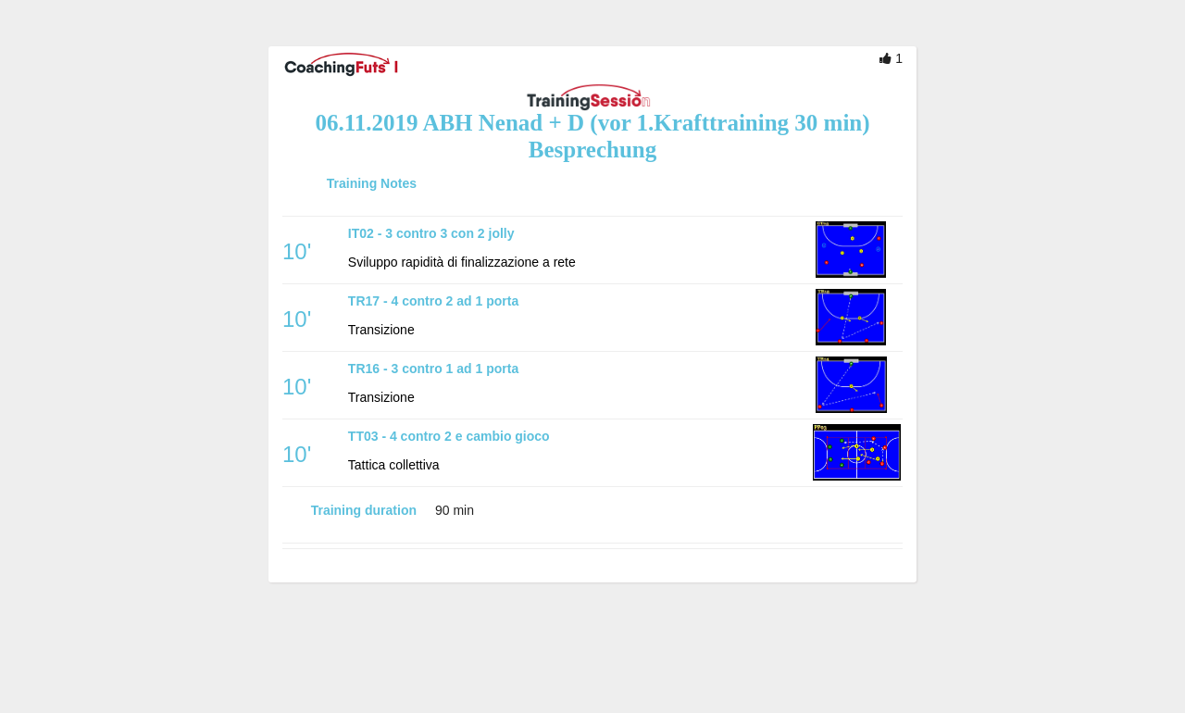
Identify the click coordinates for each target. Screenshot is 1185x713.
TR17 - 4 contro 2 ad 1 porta (433, 301)
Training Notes (372, 183)
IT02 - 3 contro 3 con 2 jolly (431, 233)
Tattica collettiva (394, 464)
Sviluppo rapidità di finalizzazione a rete (462, 262)
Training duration (364, 510)
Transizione (381, 329)
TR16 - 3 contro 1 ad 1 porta (433, 368)
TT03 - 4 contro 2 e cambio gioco (449, 436)
